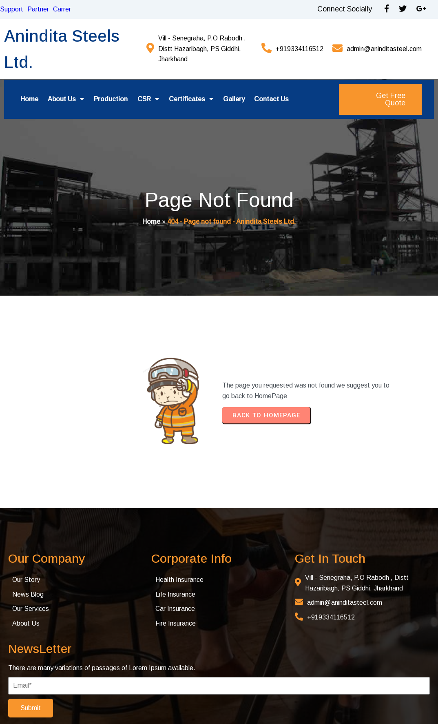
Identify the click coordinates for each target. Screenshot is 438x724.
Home (151, 221)
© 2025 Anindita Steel (55, 704)
